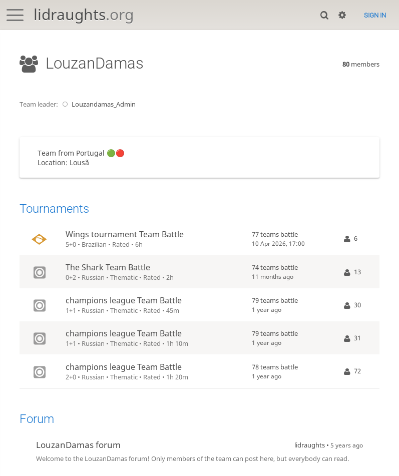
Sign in (375, 15)
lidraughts (84, 14)
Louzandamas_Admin (98, 104)
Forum (37, 419)
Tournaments (54, 209)
